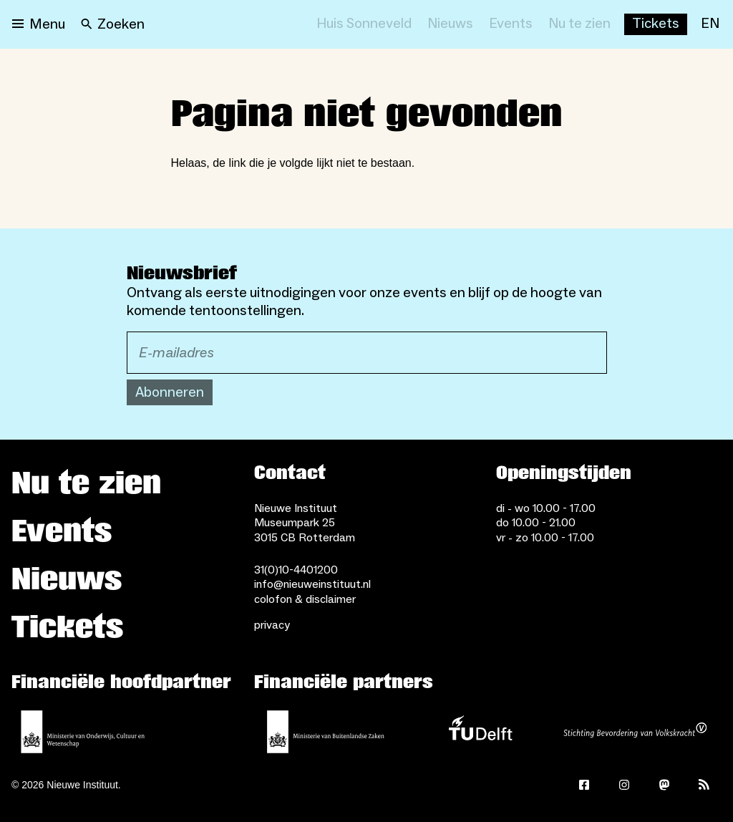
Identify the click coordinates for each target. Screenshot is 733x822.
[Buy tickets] (655, 24)
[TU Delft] (480, 731)
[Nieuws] (450, 24)
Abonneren (169, 392)
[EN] (710, 24)
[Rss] (704, 784)
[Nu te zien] (579, 24)
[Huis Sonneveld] (364, 24)
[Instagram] (624, 784)
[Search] (112, 24)
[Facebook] (584, 784)
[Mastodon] (664, 784)
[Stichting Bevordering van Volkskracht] (635, 731)
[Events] (510, 24)
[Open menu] (38, 24)
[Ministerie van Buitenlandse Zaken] (325, 731)
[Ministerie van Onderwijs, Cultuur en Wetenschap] (83, 731)
